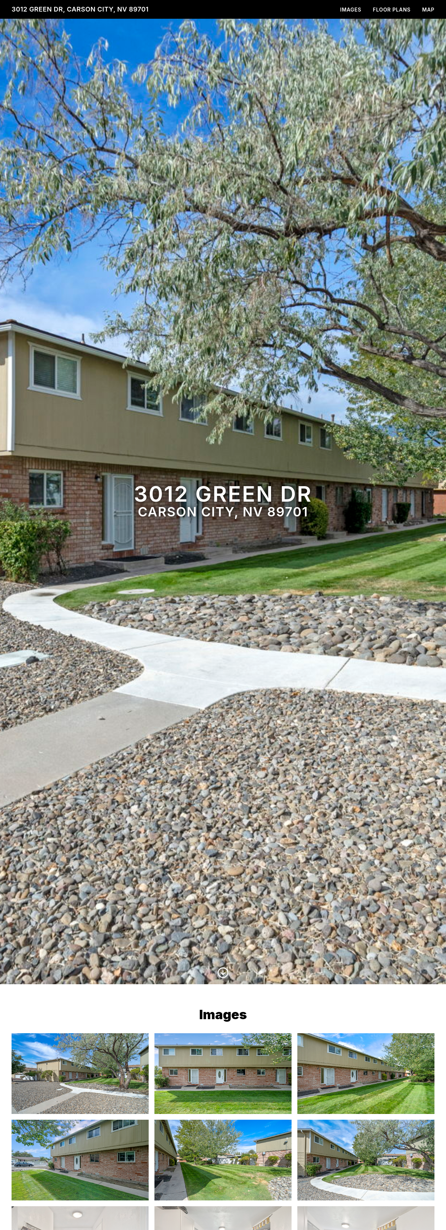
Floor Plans (392, 9)
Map (428, 9)
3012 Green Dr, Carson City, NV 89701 (80, 9)
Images (351, 9)
